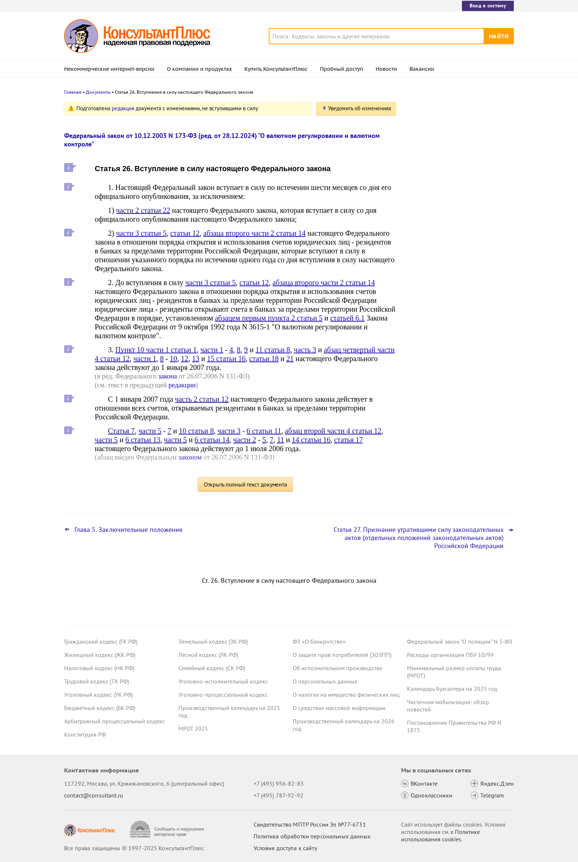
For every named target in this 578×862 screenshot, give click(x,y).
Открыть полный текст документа (245, 484)
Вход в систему (488, 5)
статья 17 (348, 440)
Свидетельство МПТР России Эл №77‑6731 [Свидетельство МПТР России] (310, 824)
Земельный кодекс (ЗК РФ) (213, 641)
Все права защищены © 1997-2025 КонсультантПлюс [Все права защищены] (134, 848)
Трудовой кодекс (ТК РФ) (96, 681)
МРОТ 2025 (193, 728)
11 (280, 440)
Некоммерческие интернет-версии (109, 69)
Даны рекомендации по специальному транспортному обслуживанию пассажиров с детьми (458, 258)
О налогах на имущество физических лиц (346, 694)
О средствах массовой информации (339, 708)
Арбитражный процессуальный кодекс (114, 721)
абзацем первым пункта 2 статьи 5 (269, 318)
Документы (98, 92)
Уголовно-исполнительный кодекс (223, 681)
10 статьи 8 (196, 431)
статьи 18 (264, 358)
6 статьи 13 (142, 440)
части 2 (244, 440)
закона (167, 376)
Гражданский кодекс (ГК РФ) (100, 641)
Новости (386, 69)
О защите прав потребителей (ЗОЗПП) (342, 654)
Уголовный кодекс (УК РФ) (98, 694)
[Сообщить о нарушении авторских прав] (168, 829)
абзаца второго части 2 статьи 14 (254, 233)
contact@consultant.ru (93, 795)
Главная (72, 92)
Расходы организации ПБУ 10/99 (450, 654)
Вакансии (422, 69)
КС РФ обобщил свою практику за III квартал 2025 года (455, 221)
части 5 (149, 431)
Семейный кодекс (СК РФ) (211, 668)
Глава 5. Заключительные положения (128, 530)
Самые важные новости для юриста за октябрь (458, 141)
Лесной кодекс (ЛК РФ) (208, 654)
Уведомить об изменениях (359, 108)
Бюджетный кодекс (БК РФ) (99, 708)
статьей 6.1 (347, 318)
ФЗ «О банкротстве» (319, 641)
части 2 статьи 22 (143, 210)
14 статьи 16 (311, 440)
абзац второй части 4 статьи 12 (333, 431)
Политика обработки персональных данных (312, 836)
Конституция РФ (85, 734)
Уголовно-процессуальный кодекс (223, 694)
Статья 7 (121, 431)
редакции (182, 385)
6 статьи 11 (264, 431)
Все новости (426, 281)
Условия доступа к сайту (285, 848)
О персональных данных (325, 681)
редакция (123, 108)
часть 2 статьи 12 (202, 399)
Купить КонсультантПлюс (275, 69)
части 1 (211, 350)
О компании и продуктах (199, 69)
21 (290, 358)
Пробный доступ (341, 69)
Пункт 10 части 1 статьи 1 (155, 350)
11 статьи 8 (272, 350)
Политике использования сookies (440, 835)
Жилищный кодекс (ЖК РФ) (99, 654)
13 (195, 358)
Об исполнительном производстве (337, 668)
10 (173, 358)
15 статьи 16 (226, 358)
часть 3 (305, 350)
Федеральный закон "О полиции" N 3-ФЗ (459, 641)
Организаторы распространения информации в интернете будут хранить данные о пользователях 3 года (454, 180)
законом (190, 457)
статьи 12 (185, 233)
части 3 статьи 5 (141, 233)
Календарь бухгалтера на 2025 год (452, 688)
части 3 (228, 431)
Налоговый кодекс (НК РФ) (99, 668)
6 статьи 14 (212, 440)
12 (184, 358)
